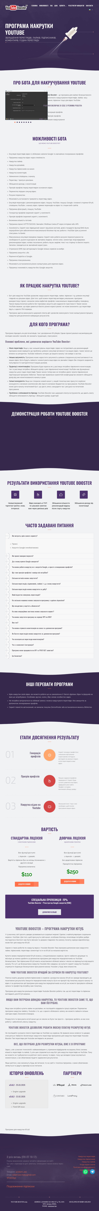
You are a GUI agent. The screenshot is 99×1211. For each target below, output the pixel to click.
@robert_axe (21, 1172)
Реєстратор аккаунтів (76, 6)
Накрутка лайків (88, 1162)
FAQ (51, 6)
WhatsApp (11, 1178)
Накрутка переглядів (86, 1156)
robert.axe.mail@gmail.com (24, 1175)
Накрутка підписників (86, 1159)
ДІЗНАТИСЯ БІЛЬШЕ (49, 912)
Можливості (43, 6)
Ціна (56, 6)
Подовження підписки (20, 1186)
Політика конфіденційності (84, 1167)
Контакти (89, 6)
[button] (27, 884)
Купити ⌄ (62, 6)
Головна (34, 6)
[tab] (49, 756)
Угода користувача (87, 1165)
